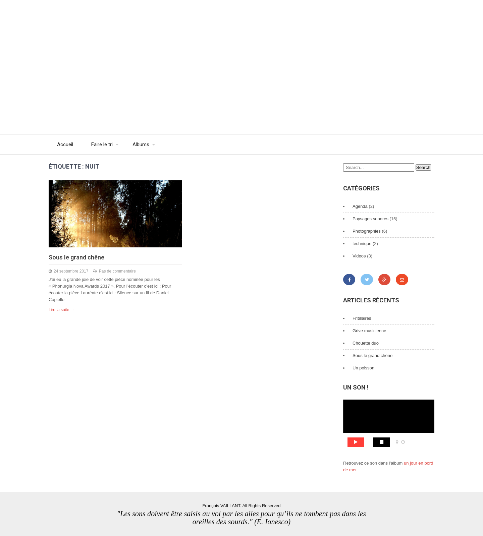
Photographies (367, 231)
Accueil (65, 144)
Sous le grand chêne (76, 257)
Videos (359, 255)
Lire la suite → (61, 309)
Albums (140, 144)
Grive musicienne (369, 330)
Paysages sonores (370, 218)
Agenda (360, 206)
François (112, 13)
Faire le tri (102, 144)
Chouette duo (366, 343)
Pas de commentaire (117, 271)
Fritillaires (362, 318)
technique (362, 243)
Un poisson (363, 367)
